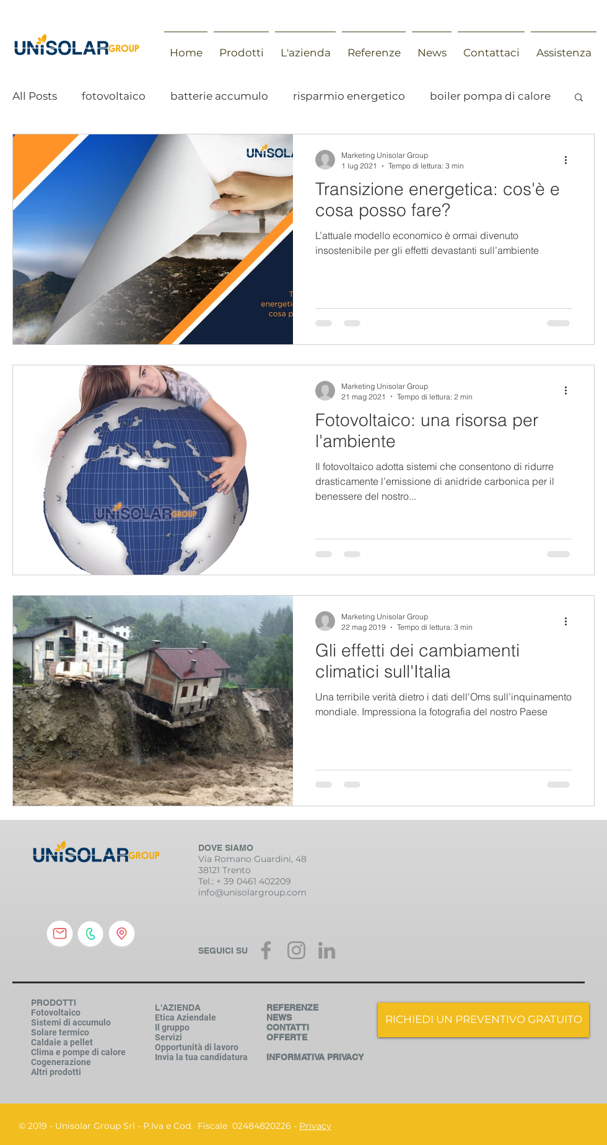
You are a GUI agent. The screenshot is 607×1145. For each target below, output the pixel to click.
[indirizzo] (121, 933)
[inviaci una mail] (59, 933)
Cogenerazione (61, 1062)
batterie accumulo (219, 96)
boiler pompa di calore (490, 96)
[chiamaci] (90, 933)
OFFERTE (286, 1037)
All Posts (34, 96)
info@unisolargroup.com (252, 892)
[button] (579, 98)
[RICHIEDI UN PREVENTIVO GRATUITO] (483, 1020)
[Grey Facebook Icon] (266, 950)
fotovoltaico (114, 96)
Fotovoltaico (56, 1012)
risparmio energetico (349, 96)
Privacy (315, 1125)
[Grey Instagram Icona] (296, 950)
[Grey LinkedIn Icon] (327, 950)
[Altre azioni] (569, 159)
